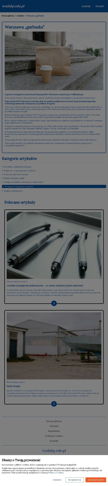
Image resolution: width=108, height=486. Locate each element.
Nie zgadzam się (74, 480)
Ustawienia (57, 480)
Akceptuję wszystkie (96, 480)
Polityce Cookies (56, 472)
